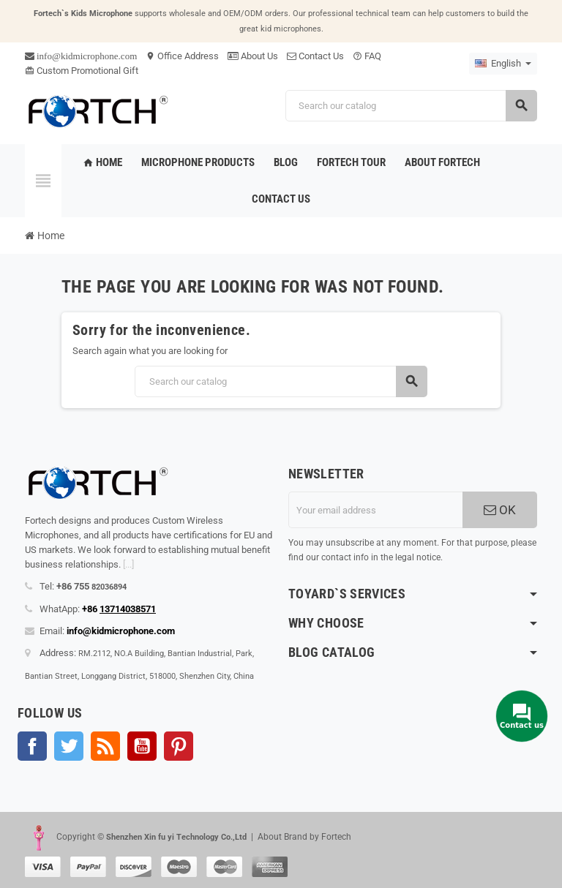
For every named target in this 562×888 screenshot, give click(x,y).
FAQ (367, 55)
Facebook (32, 746)
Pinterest (178, 746)
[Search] (410, 105)
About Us (253, 55)
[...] (128, 564)
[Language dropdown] (503, 64)
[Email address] (375, 510)
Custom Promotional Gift (81, 70)
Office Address (182, 55)
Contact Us (315, 55)
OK (500, 510)
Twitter (68, 746)
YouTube (142, 746)
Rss (105, 746)
